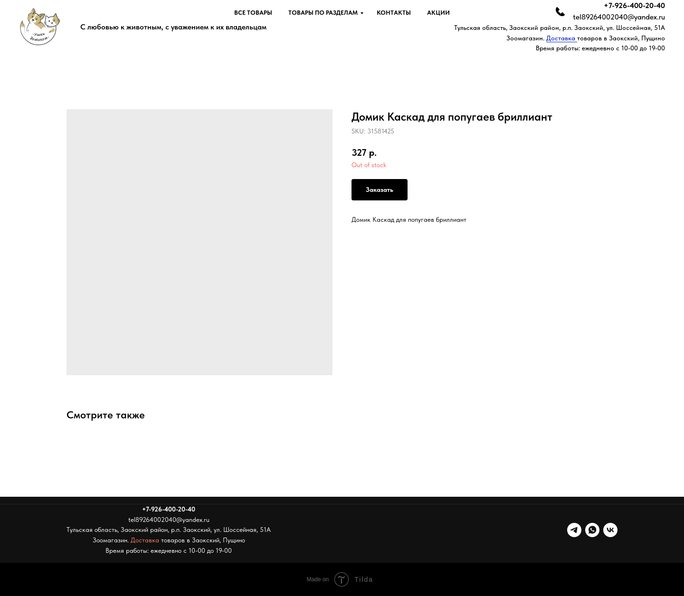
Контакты (394, 12)
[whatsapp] (592, 530)
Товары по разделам (323, 12)
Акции (438, 12)
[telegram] (574, 530)
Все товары (253, 12)
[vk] (610, 530)
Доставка (561, 38)
